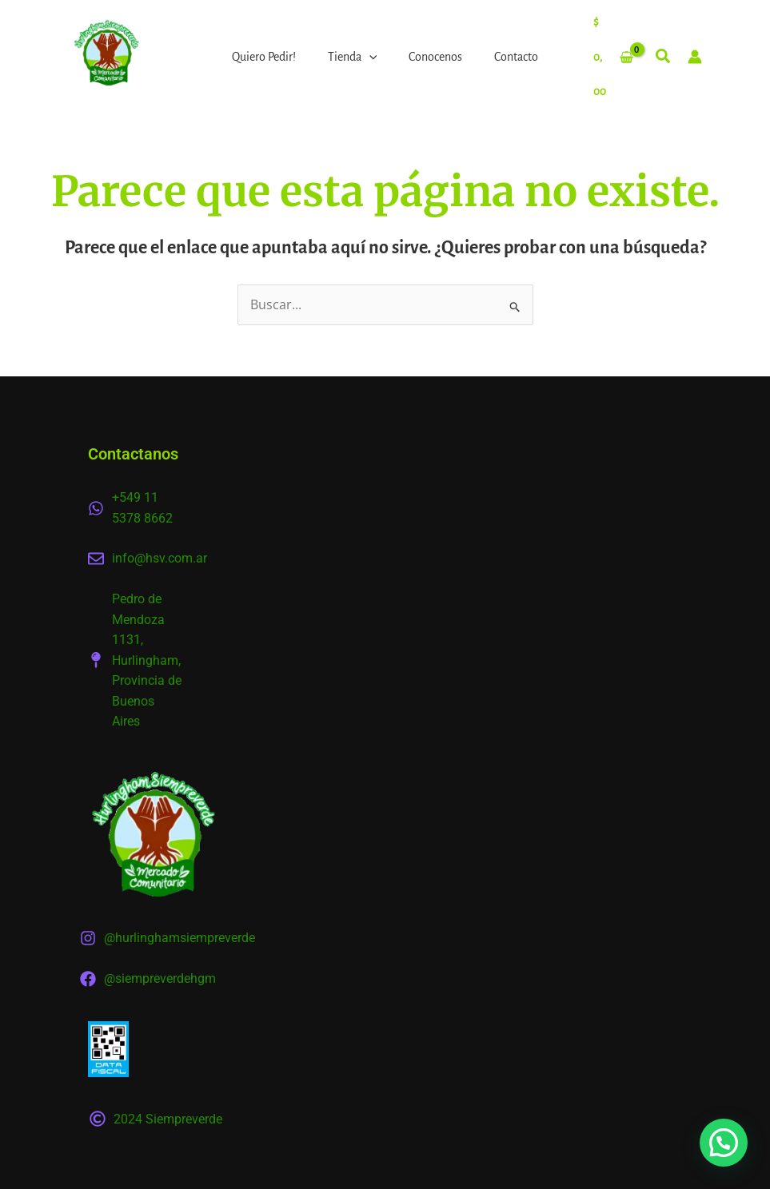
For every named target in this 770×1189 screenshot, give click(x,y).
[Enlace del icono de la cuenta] (695, 57)
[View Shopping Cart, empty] (613, 56)
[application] (369, 56)
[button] (664, 59)
